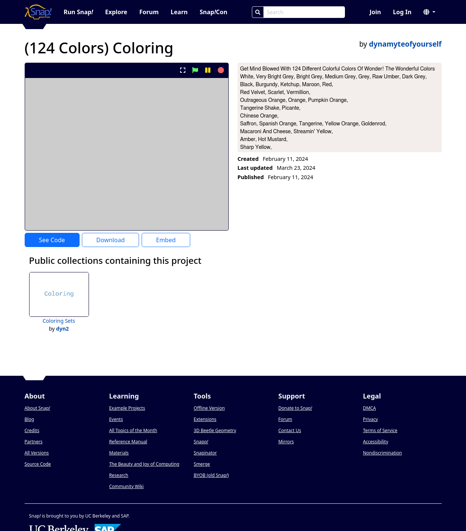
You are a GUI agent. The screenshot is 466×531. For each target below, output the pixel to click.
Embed (166, 240)
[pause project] (207, 70)
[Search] (258, 12)
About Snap (37, 408)
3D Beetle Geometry (215, 430)
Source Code (38, 464)
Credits (32, 430)
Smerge (202, 464)
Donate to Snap (295, 408)
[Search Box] (304, 12)
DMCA (369, 408)
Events (116, 419)
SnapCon (213, 12)
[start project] (195, 70)
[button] (429, 11)
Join (375, 12)
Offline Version (209, 408)
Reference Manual (128, 441)
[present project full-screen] (182, 70)
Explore (116, 12)
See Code (52, 240)
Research (118, 475)
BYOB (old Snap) (211, 475)
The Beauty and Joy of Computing (144, 464)
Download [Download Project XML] (110, 240)
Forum (149, 12)
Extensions (205, 419)
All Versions (37, 453)
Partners (34, 441)
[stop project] (220, 70)
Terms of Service (380, 430)
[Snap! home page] (38, 12)
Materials (119, 453)
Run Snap (78, 12)
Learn (179, 12)
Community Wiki (126, 486)
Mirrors (286, 441)
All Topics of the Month (133, 430)
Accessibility (375, 441)
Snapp (201, 441)
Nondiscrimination (382, 453)
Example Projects (127, 408)
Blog (29, 419)
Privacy (370, 419)
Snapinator (205, 453)
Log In (402, 12)
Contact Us (289, 430)
